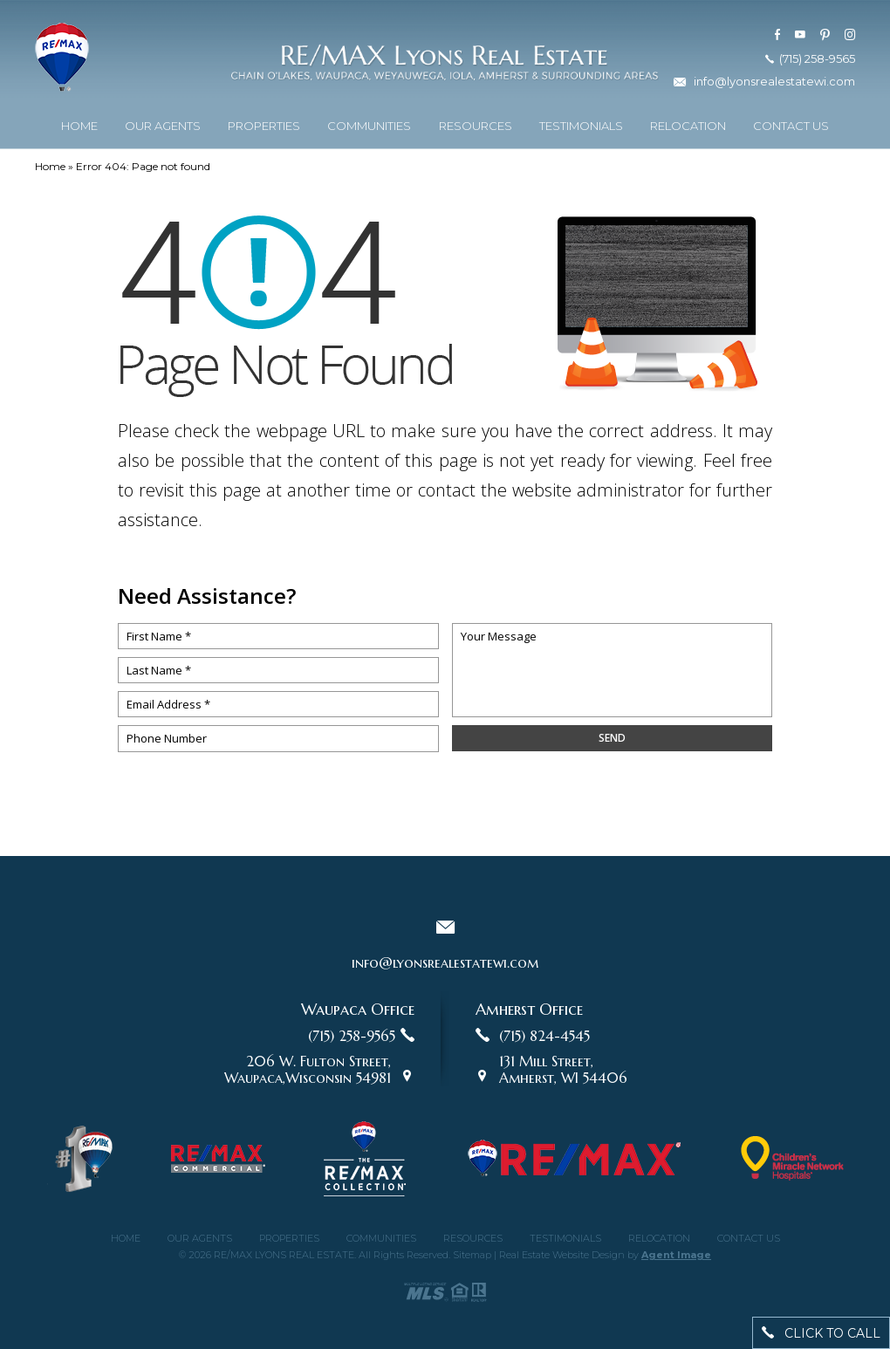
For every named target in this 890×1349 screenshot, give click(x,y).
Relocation (688, 122)
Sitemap (472, 1255)
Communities (369, 122)
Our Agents (163, 122)
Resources (475, 122)
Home (79, 122)
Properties (264, 122)
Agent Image (676, 1255)
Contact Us (791, 122)
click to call (821, 1333)
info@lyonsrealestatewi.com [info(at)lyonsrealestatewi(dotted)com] (774, 78)
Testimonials (581, 122)
